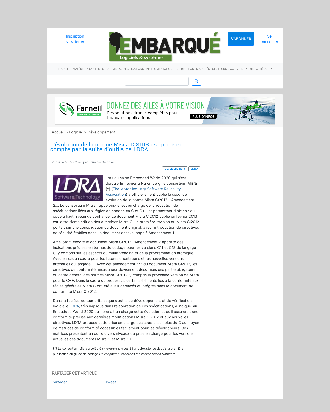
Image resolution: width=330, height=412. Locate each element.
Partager (59, 382)
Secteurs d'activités (228, 68)
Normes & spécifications (125, 68)
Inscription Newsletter (75, 39)
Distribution (184, 68)
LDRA (74, 306)
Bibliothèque (259, 68)
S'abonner (241, 38)
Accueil (58, 132)
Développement (101, 132)
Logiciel (64, 68)
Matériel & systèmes (88, 68)
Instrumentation (159, 68)
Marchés (203, 68)
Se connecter (269, 39)
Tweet (110, 382)
